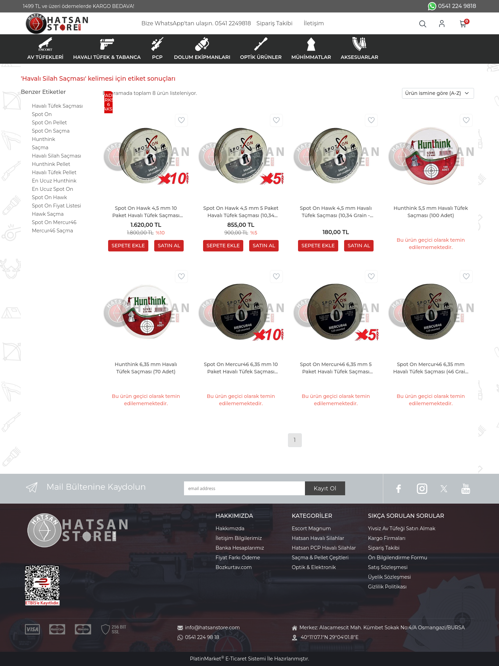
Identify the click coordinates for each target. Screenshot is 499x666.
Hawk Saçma (48, 214)
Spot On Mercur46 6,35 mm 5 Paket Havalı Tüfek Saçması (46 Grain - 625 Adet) (335, 368)
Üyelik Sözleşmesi (389, 577)
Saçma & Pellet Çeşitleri (320, 557)
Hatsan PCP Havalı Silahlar (324, 548)
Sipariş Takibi (384, 548)
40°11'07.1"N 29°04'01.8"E (330, 637)
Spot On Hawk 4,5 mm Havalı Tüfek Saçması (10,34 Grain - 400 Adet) (336, 212)
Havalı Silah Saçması (56, 156)
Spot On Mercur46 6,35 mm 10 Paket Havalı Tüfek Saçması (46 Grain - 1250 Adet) (241, 368)
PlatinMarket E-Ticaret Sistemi (228, 659)
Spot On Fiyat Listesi (56, 206)
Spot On (42, 114)
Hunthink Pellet (51, 164)
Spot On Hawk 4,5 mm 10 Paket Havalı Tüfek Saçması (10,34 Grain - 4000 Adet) (146, 212)
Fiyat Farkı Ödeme (238, 557)
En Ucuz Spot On (52, 189)
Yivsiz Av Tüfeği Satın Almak (401, 528)
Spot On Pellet (49, 122)
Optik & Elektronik (314, 567)
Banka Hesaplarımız (240, 548)
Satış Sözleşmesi (388, 567)
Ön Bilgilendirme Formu (397, 557)
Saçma (40, 147)
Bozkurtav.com (234, 567)
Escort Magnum (311, 528)
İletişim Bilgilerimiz (239, 538)
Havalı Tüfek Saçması (57, 106)
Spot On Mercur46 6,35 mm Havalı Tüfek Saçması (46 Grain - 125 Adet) (430, 368)
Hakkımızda (230, 528)
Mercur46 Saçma (52, 231)
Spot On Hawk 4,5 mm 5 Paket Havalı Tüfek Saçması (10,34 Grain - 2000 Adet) (240, 212)
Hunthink (43, 139)
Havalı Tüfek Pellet (54, 172)
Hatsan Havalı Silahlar (318, 538)
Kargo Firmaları (386, 538)
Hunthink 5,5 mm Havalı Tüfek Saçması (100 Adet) (431, 212)
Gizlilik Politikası (387, 587)
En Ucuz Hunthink (54, 181)
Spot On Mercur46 (54, 222)
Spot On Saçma (51, 131)
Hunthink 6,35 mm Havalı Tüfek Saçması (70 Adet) (146, 368)
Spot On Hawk (49, 197)
